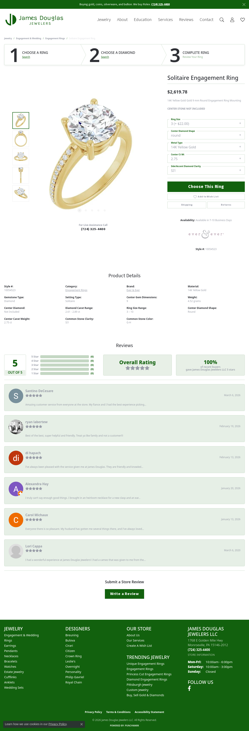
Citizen (70, 651)
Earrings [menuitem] (10, 646)
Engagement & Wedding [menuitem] (21, 635)
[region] (92, 157)
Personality (73, 672)
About (122, 20)
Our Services (136, 640)
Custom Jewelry (138, 690)
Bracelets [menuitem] (10, 661)
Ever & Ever (133, 290)
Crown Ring (73, 656)
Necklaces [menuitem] (11, 656)
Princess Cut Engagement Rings (149, 674)
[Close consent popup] (81, 724)
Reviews (186, 20)
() (92, 356)
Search (26, 57)
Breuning (71, 635)
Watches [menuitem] (10, 667)
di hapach (33, 453)
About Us (133, 635)
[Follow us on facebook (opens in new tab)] (189, 688)
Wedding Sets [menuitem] (13, 688)
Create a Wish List (139, 646)
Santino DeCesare (39, 391)
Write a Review (124, 593)
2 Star (35, 369)
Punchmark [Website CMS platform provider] (132, 725)
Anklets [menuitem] (9, 682)
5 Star (35, 356)
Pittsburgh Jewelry (140, 685)
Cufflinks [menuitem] (10, 677)
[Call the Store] (199, 650)
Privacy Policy (93, 712)
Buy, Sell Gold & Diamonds (145, 695)
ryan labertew (36, 422)
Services (165, 20)
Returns (226, 205)
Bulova (70, 640)
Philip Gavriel (74, 677)
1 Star (35, 373)
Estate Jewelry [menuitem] (14, 672)
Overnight (72, 667)
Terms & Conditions (118, 712)
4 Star (35, 361)
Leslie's (70, 661)
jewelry (8, 38)
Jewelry (104, 20)
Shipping (187, 205)
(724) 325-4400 (93, 229)
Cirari (69, 646)
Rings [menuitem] (8, 640)
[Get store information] (201, 655)
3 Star (35, 365)
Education (143, 20)
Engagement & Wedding (28, 38)
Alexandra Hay (36, 484)
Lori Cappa (33, 546)
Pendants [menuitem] (11, 651)
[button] (222, 20)
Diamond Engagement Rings (147, 679)
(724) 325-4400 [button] (160, 4)
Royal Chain (73, 682)
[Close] (243, 4)
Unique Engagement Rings (145, 664)
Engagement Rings (55, 38)
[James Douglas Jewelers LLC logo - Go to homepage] (35, 19)
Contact (206, 20)
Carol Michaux (36, 515)
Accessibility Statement (149, 712)
